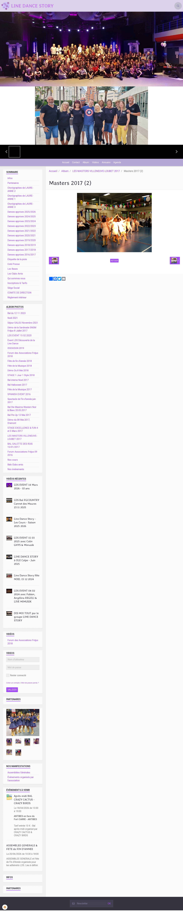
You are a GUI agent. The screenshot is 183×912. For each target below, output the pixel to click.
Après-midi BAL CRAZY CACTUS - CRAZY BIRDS (24, 801)
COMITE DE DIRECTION (19, 294)
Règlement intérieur (16, 299)
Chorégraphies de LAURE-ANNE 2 (20, 191)
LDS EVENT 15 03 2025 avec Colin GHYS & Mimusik (24, 543)
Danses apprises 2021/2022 (21, 232)
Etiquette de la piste (17, 261)
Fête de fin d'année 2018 (19, 362)
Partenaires (13, 184)
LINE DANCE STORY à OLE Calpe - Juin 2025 (26, 562)
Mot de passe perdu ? (30, 684)
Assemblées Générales (18, 774)
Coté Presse (13, 265)
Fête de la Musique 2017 (19, 391)
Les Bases (12, 270)
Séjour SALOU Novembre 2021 (22, 324)
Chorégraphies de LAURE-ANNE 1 (20, 199)
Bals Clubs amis (15, 466)
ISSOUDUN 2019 (15, 350)
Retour (114, 262)
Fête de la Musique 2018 (19, 367)
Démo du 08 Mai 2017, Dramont (18, 423)
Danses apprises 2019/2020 (21, 242)
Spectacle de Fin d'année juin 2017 (21, 402)
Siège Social (13, 289)
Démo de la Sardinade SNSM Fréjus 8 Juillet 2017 (21, 331)
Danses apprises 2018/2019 (21, 246)
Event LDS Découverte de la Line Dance (21, 344)
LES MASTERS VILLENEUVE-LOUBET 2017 (96, 172)
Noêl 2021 (12, 319)
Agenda (118, 163)
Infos (9, 180)
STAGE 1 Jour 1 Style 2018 (21, 377)
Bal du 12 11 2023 (16, 315)
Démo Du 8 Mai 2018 (17, 372)
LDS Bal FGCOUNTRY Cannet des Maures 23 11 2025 (26, 505)
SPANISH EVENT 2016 (19, 396)
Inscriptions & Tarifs (17, 284)
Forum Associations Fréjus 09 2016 (22, 455)
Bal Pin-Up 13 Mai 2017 (19, 416)
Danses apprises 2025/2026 (21, 213)
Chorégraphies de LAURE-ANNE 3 (20, 207)
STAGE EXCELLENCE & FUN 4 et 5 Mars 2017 (22, 431)
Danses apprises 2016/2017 (21, 256)
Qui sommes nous (16, 280)
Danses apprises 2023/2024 (21, 223)
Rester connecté (16, 677)
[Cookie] (5, 907)
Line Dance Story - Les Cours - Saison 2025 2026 (25, 524)
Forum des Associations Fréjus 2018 (22, 356)
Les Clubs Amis (15, 275)
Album (85, 163)
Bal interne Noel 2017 (18, 381)
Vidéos (95, 163)
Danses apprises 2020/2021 (21, 237)
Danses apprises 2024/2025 (21, 218)
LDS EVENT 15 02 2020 (19, 337)
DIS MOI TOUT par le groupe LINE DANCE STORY (26, 618)
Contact (75, 163)
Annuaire (107, 163)
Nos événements (15, 471)
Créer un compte (13, 684)
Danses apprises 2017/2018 (21, 251)
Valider (12, 691)
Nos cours (12, 461)
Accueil (64, 163)
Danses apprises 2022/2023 (21, 227)
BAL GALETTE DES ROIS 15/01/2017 (20, 447)
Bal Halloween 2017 (17, 386)
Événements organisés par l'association (20, 780)
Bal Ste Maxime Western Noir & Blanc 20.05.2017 (21, 410)
